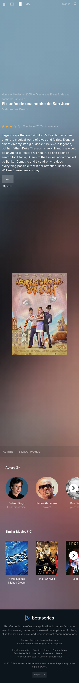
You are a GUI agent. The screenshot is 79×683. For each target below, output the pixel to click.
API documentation (26, 643)
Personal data (60, 650)
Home (5, 94)
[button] (16, 495)
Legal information (21, 650)
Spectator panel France (50, 656)
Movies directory (49, 640)
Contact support (53, 643)
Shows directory (29, 640)
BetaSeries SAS (22, 653)
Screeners (48, 653)
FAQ (40, 643)
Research (60, 653)
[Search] (75, 4)
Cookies (37, 650)
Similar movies (29, 451)
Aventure (41, 94)
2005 (28, 94)
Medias (36, 653)
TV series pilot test (26, 656)
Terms (47, 650)
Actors (8, 451)
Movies (17, 94)
